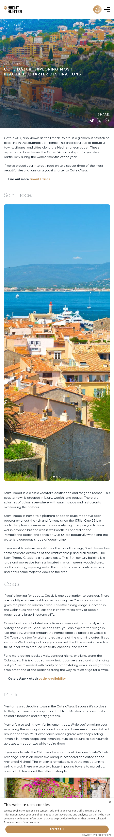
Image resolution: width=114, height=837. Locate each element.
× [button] (109, 802)
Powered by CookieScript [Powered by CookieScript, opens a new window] (96, 834)
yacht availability (52, 678)
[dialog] (57, 817)
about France (40, 179)
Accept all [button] (57, 829)
